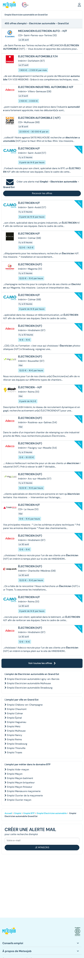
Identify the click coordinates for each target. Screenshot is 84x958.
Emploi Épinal (14, 717)
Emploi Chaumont (16, 709)
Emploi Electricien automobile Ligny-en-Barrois (33, 679)
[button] (79, 4)
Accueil (8, 813)
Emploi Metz (13, 726)
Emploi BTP (29, 813)
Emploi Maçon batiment (20, 778)
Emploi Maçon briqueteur (21, 782)
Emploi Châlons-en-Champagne (25, 704)
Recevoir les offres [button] (42, 193)
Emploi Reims (14, 739)
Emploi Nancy (14, 735)
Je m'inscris (42, 847)
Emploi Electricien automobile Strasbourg (29, 687)
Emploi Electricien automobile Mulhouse (29, 683)
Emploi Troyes (14, 752)
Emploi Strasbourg (17, 743)
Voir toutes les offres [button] (42, 663)
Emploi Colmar (15, 713)
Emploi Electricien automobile (52, 813)
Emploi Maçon (14, 773)
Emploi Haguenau (16, 722)
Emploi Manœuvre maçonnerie (24, 791)
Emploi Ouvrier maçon (19, 799)
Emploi (17, 813)
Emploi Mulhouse (16, 730)
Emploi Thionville (16, 748)
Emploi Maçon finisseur (19, 786)
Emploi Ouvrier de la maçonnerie (25, 795)
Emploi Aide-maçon (18, 769)
